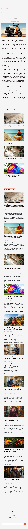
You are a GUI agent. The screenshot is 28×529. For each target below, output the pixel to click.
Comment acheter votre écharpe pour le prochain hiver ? (13, 480)
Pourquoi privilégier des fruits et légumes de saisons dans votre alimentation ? (13, 451)
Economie (13, 511)
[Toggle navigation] (3, 2)
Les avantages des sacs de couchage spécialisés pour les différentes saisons (13, 329)
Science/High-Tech (13, 517)
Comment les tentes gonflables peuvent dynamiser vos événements (13, 176)
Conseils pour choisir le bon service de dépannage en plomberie (12, 390)
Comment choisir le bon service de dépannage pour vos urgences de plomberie (14, 358)
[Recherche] (12, 524)
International (13, 513)
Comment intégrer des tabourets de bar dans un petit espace (13, 159)
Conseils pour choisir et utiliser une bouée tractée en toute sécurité (13, 142)
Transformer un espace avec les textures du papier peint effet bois (14, 206)
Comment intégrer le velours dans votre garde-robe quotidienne (12, 420)
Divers (6, 8)
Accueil (2, 8)
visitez (21, 64)
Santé (13, 515)
